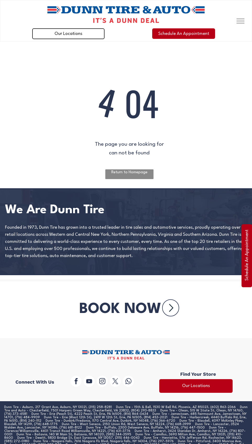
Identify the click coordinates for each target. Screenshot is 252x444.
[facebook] (75, 382)
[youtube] (89, 382)
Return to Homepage (129, 172)
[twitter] (115, 382)
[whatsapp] (128, 382)
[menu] (240, 21)
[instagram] (102, 382)
